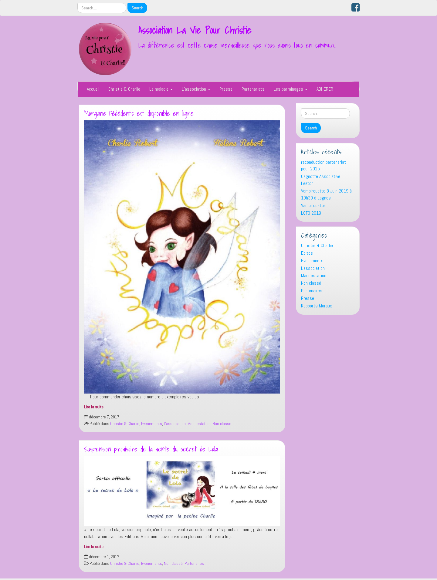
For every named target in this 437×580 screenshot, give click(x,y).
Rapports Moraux (316, 306)
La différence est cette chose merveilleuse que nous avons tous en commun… (237, 45)
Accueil (93, 89)
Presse (225, 89)
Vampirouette (313, 205)
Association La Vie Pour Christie (194, 30)
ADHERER (325, 89)
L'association (175, 423)
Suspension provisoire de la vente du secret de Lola (151, 449)
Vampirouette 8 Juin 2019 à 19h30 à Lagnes (326, 194)
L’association (196, 89)
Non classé (221, 423)
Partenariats (253, 89)
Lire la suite (93, 407)
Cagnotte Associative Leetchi (320, 179)
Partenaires (194, 563)
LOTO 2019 (311, 213)
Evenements (151, 423)
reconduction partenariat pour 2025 (323, 165)
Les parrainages (290, 89)
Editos (307, 253)
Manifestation (199, 423)
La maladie (161, 89)
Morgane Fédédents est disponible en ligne (139, 113)
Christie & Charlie (124, 89)
